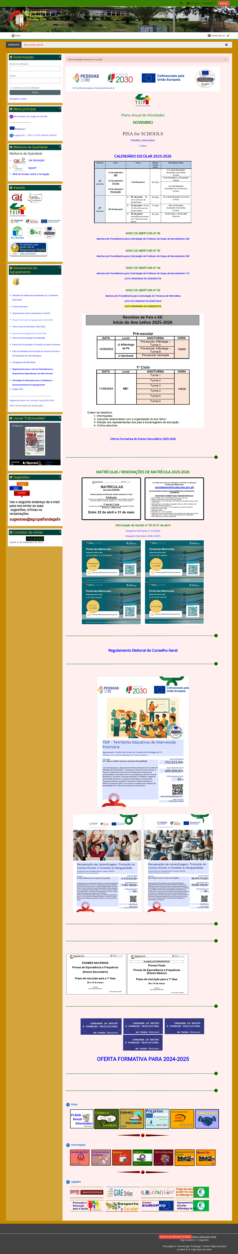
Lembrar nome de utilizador (26, 87)
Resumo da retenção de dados (175, 1236)
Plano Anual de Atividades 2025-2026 (29, 326)
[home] (28, 20)
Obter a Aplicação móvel (204, 1236)
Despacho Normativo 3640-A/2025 (142, 536)
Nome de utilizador (19, 63)
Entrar (223, 3)
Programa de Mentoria (24, 366)
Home (16, 35)
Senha (13, 75)
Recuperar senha (18, 98)
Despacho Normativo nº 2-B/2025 (143, 530)
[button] (201, 3)
